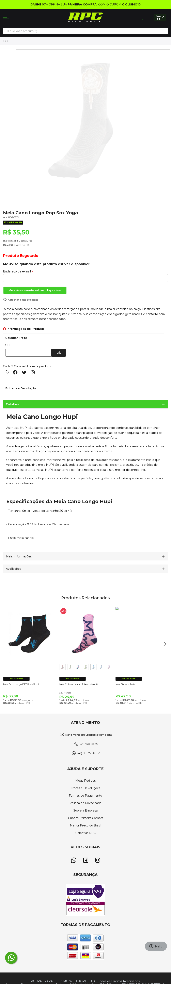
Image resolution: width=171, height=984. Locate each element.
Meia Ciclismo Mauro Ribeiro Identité (78, 684)
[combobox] (85, 31)
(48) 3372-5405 (88, 743)
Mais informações (19, 556)
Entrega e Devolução (20, 388)
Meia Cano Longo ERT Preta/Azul (21, 684)
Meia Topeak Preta (125, 684)
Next (163, 646)
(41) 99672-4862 (88, 753)
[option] (63, 667)
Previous (9, 646)
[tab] (85, 404)
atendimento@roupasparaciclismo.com (88, 734)
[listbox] (85, 668)
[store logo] (85, 17)
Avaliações (13, 569)
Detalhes (12, 404)
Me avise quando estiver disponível (35, 290)
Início (6, 41)
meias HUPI (19, 428)
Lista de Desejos (143, 17)
